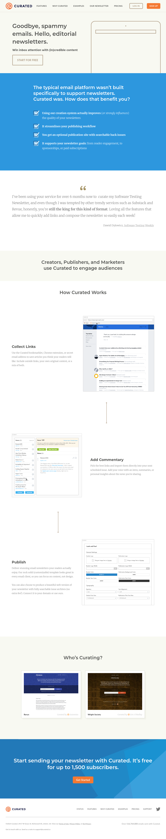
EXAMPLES (123, 809)
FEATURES (92, 809)
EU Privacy (87, 824)
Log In (136, 6)
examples (78, 6)
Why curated (60, 6)
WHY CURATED (107, 809)
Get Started (83, 779)
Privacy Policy (75, 824)
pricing (118, 6)
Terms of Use (64, 824)
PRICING (135, 809)
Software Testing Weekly (139, 225)
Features (41, 6)
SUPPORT (147, 809)
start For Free (27, 60)
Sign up (153, 6)
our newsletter (99, 6)
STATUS (80, 809)
